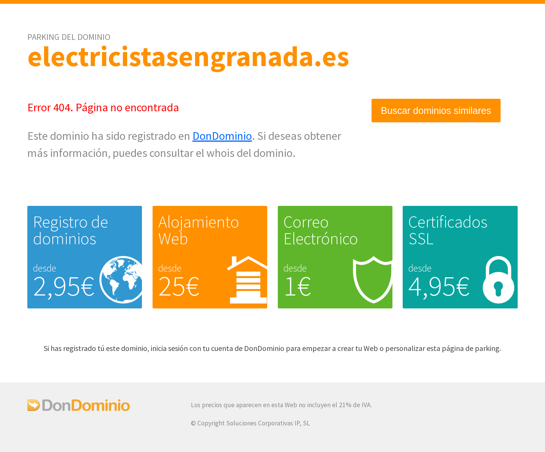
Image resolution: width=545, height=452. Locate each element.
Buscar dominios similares (436, 110)
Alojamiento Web (198, 230)
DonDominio (222, 135)
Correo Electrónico (321, 230)
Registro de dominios (70, 230)
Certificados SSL (448, 230)
